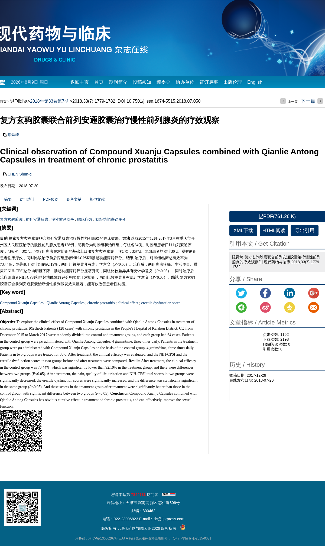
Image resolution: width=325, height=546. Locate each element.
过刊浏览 (19, 101)
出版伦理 (232, 82)
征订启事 (209, 82)
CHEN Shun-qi (20, 174)
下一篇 (308, 101)
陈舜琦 (13, 134)
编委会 (163, 82)
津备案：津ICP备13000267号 (96, 538)
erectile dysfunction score (160, 303)
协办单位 (185, 82)
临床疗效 (84, 219)
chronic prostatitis (101, 303)
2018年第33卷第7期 (49, 101)
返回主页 (79, 82)
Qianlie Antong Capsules (65, 303)
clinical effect (128, 303)
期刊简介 (118, 82)
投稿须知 (142, 82)
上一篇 (293, 101)
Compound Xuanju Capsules (22, 303)
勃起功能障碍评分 (110, 219)
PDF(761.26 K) (277, 216)
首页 (98, 82)
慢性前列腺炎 (62, 219)
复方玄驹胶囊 (11, 219)
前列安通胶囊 (37, 219)
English (254, 82)
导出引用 (304, 230)
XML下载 (243, 230)
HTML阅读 (273, 230)
